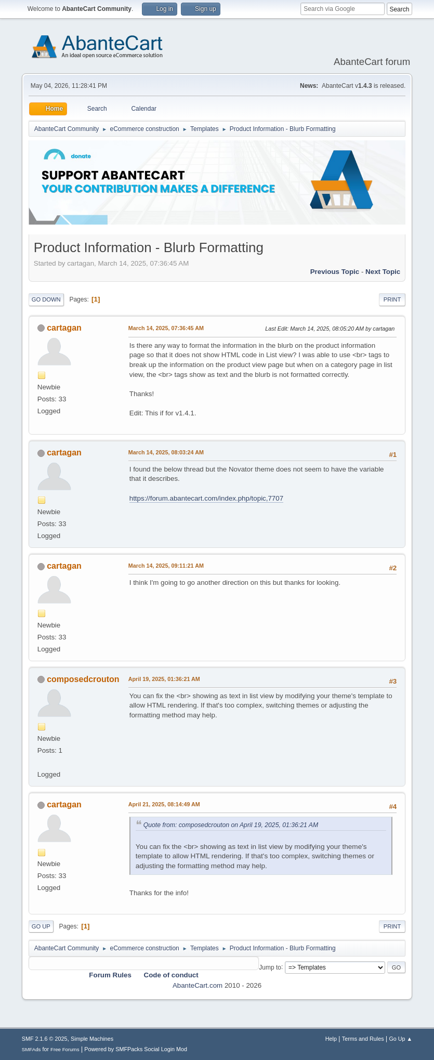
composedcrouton (83, 679)
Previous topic (335, 272)
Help (331, 1039)
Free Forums (65, 1049)
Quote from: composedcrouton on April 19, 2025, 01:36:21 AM (230, 825)
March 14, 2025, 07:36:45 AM (166, 328)
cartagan (64, 327)
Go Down (46, 299)
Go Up (41, 926)
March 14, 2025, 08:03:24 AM (166, 452)
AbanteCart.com (197, 985)
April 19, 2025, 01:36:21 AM (164, 679)
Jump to (270, 967)
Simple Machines (92, 1039)
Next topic (382, 272)
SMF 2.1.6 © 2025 (45, 1039)
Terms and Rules (363, 1039)
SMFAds (31, 1049)
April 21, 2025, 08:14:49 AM (164, 804)
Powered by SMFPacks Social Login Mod (135, 1049)
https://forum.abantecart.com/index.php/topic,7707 (206, 498)
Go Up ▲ (400, 1039)
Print (392, 299)
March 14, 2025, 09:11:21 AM (166, 565)
